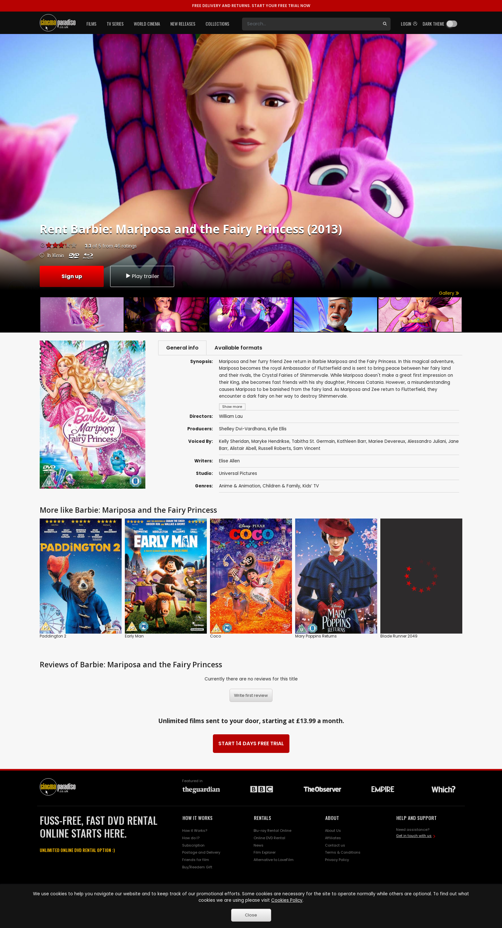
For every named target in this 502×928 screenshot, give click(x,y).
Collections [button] (217, 23)
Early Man (134, 636)
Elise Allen (229, 461)
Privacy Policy (337, 860)
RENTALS (262, 818)
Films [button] (91, 23)
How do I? (190, 837)
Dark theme (433, 23)
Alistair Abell (243, 449)
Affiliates (333, 837)
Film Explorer (265, 852)
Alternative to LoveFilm (274, 860)
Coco (215, 636)
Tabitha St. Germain (313, 442)
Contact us (335, 845)
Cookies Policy (287, 900)
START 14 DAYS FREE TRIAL (251, 743)
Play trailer (142, 276)
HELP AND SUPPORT (416, 818)
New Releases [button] (182, 23)
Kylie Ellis (277, 429)
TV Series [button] (115, 23)
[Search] (310, 24)
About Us (333, 830)
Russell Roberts (274, 449)
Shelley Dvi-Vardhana (242, 429)
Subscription (193, 845)
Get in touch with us (414, 836)
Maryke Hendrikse (270, 442)
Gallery (449, 293)
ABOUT (332, 818)
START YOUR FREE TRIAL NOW (251, 5)
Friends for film (195, 860)
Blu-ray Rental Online (272, 830)
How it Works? (194, 830)
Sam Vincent (306, 449)
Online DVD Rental (269, 837)
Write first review (251, 695)
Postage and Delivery (201, 852)
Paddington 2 (53, 636)
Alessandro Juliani (427, 442)
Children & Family (281, 486)
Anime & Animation (239, 486)
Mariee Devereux (386, 442)
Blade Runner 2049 (398, 636)
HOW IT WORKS (197, 818)
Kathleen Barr (351, 442)
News (258, 845)
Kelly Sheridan (234, 442)
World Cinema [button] (147, 23)
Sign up (71, 276)
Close (251, 915)
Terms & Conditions (342, 852)
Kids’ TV (311, 486)
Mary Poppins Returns (316, 636)
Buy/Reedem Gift (197, 867)
